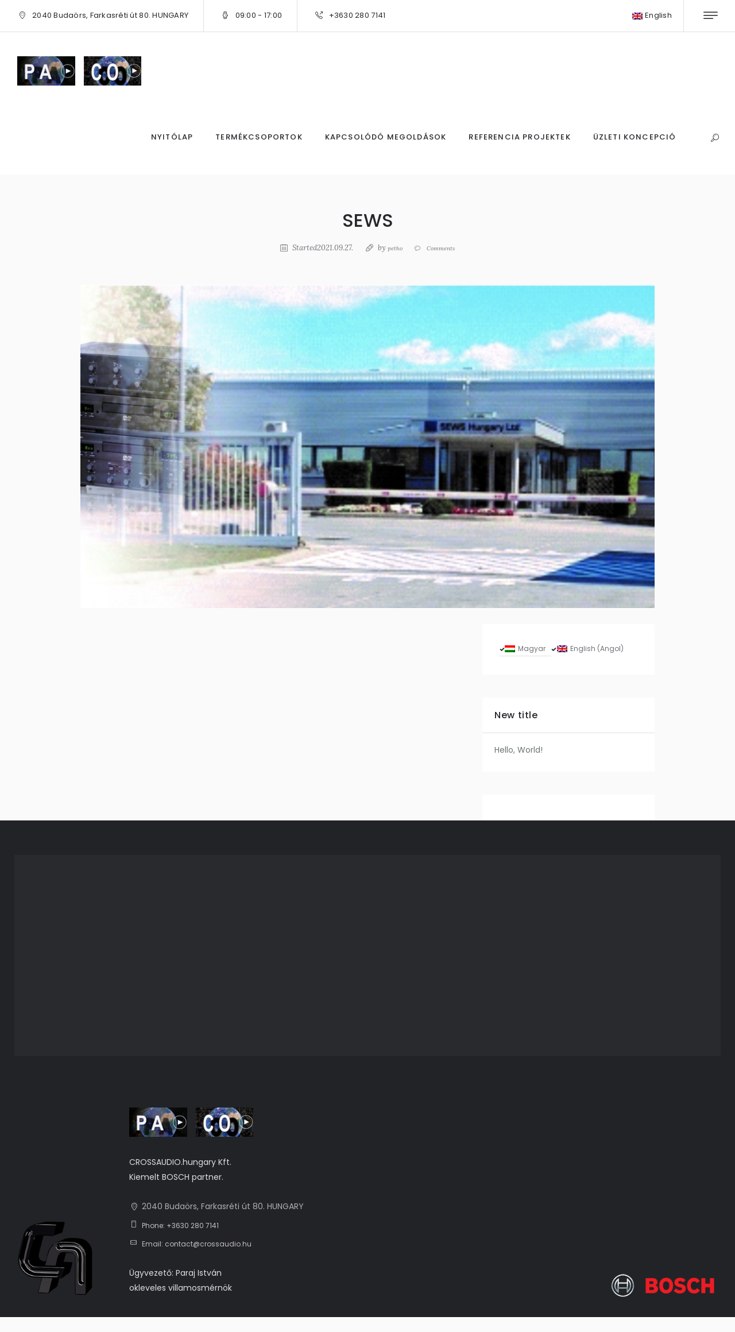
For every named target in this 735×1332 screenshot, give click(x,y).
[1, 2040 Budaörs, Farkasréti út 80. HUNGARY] (367, 970)
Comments (443, 248)
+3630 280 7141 (357, 15)
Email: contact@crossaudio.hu (203, 1259)
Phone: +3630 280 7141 (186, 1240)
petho (390, 248)
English (652, 15)
